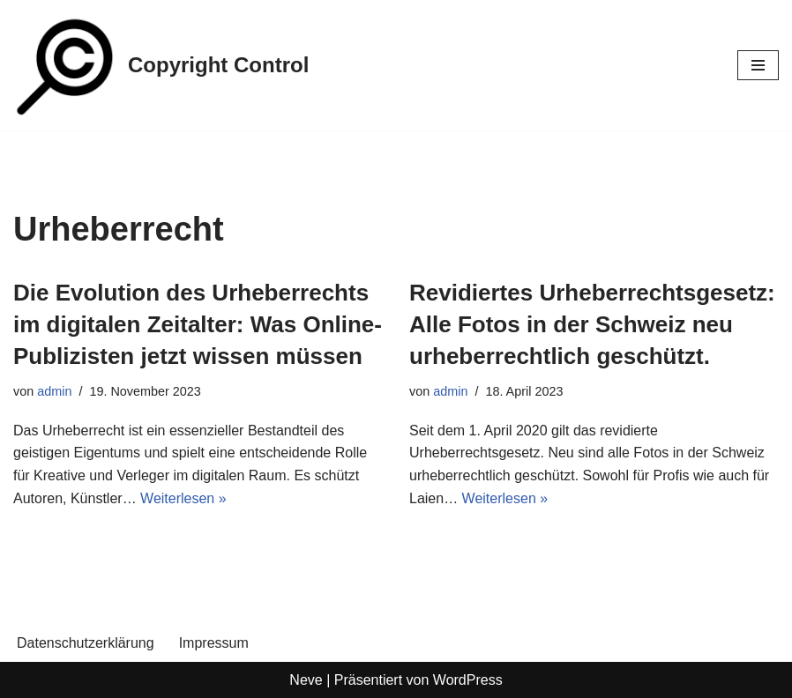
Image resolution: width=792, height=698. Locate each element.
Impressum (214, 642)
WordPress (468, 679)
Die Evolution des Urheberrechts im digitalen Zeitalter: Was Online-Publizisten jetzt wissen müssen (197, 324)
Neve (305, 679)
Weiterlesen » (183, 498)
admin (54, 391)
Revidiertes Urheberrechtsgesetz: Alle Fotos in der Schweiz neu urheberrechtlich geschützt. (592, 324)
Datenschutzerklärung (85, 642)
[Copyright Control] (161, 65)
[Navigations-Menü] (758, 65)
